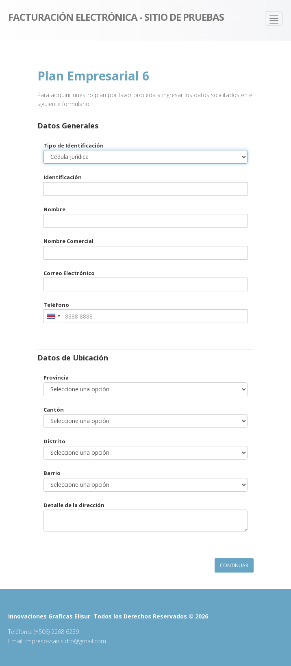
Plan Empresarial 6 (93, 75)
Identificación (62, 177)
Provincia (56, 377)
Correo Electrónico (69, 273)
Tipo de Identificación (73, 145)
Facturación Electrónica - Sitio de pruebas (116, 16)
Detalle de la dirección (73, 505)
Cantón (53, 409)
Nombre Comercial (68, 241)
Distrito (54, 441)
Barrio (52, 473)
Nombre (54, 209)
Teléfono (56, 304)
